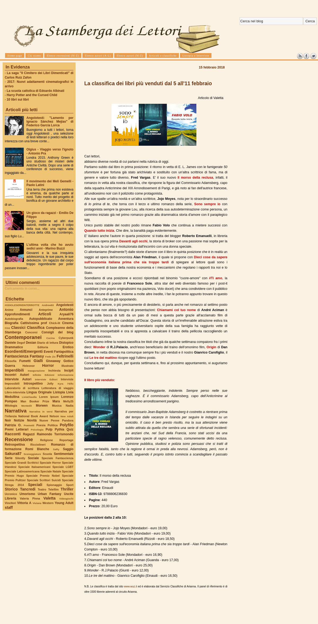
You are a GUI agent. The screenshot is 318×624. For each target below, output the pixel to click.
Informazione (65, 374)
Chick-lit (54, 323)
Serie (8, 458)
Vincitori (10, 503)
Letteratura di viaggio (57, 388)
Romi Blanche (37, 449)
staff (9, 507)
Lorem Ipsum (49, 396)
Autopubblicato (40, 319)
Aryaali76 (66, 314)
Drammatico (14, 347)
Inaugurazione (36, 370)
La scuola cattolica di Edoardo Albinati (35, 91)
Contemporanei (23, 337)
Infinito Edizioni (43, 374)
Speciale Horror (50, 462)
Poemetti (29, 425)
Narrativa (15, 411)
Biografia (11, 323)
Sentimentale (63, 454)
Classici (18, 327)
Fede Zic (50, 356)
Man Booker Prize (34, 401)
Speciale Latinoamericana (22, 471)
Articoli (44, 314)
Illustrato (67, 365)
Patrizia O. (13, 425)
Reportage (66, 440)
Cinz (7, 327)
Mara (56, 401)
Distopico (66, 343)
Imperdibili (14, 370)
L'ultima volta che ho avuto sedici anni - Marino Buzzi (49, 246)
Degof (21, 342)
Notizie (19, 420)
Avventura (65, 319)
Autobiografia (14, 318)
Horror (48, 365)
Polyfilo (66, 425)
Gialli (38, 361)
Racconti (13, 434)
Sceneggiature (32, 454)
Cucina (50, 338)
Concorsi (31, 332)
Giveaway (53, 361)
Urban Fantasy (49, 494)
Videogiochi (66, 498)
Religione (46, 440)
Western (48, 503)
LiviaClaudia (29, 396)
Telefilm (53, 489)
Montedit (26, 405)
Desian (31, 343)
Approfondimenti (17, 314)
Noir (8, 420)
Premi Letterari (16, 429)
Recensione (19, 439)
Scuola (47, 453)
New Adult (66, 416)
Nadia (69, 405)
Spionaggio (54, 485)
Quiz (70, 429)
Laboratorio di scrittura (22, 388)
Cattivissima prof (33, 323)
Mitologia (11, 405)
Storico (11, 489)
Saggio (68, 449)
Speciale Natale (50, 471)
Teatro (42, 489)
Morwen (42, 405)
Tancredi (28, 489)
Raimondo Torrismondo (55, 434)
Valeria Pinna (30, 498)
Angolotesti (64, 305)
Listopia (59, 392)
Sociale (33, 458)
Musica (56, 405)
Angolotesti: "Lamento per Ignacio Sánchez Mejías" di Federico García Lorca (49, 121)
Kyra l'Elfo (65, 383)
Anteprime (46, 309)
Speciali (35, 485)
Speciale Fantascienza (57, 458)
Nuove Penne (49, 420)
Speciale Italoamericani (34, 466)
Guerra (10, 366)
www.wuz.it (130, 586)
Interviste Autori (18, 379)
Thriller (67, 489)
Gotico (68, 361)
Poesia (40, 425)
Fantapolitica (63, 352)
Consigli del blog (57, 332)
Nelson (54, 416)
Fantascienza (16, 356)
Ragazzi (29, 434)
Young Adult (64, 503)
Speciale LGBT (62, 466)
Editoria (43, 347)
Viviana (37, 503)
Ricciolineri (37, 444)
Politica (53, 425)
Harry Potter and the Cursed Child (32, 95)
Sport (69, 485)
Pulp (49, 429)
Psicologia (37, 429)
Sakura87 (13, 453)
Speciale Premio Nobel (43, 475)
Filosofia (10, 361)
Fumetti (25, 361)
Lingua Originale (39, 392)
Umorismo (27, 494)
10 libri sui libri (18, 99)
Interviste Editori (46, 379)
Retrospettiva (15, 444)
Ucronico (11, 494)
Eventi (48, 352)
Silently (20, 458)
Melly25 (68, 401)
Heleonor (29, 365)
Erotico (68, 347)
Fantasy (37, 356)
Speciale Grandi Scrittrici (22, 462)
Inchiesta (54, 370)
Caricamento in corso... (22, 288)
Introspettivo (33, 383)
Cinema (67, 323)
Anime (9, 309)
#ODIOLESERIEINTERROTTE (22, 305)
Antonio (66, 309)
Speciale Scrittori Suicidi (44, 480)
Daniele (10, 343)
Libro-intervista (15, 392)
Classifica (36, 327)
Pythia (59, 429)
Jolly (50, 383)
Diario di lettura (47, 342)
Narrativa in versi (40, 411)
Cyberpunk (66, 337)
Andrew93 (48, 305)
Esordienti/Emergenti (24, 351)
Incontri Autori (17, 375)
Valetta (49, 498)
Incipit (68, 370)
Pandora (67, 420)
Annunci (26, 310)
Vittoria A (24, 503)
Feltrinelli (65, 356)
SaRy (56, 449)
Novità (32, 420)
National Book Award (33, 416)
